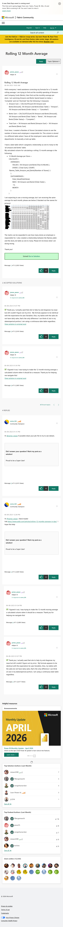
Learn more (6, 11)
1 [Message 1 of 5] (11, 265)
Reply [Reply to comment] (54, 337)
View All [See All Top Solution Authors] (8, 804)
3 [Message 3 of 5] (11, 331)
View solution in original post (15, 324)
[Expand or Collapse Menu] (3, 23)
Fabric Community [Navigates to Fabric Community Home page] (25, 17)
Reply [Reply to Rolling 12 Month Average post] (54, 271)
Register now (49, 41)
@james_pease (12, 436)
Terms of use (5, 910)
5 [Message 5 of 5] (11, 483)
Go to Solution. (34, 256)
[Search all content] (44, 33)
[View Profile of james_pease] (14, 72)
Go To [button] (52, 28)
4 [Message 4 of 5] (11, 385)
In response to (17, 298)
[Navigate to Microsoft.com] (8, 17)
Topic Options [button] (53, 61)
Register (29, 28)
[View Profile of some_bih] (13, 421)
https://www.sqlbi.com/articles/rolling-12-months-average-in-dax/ (32, 521)
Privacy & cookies (7, 906)
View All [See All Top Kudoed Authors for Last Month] (8, 850)
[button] (41, 61)
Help (44, 28)
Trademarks (5, 913)
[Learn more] (11, 755)
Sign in (37, 28)
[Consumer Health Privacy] (31, 921)
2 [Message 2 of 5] (11, 572)
